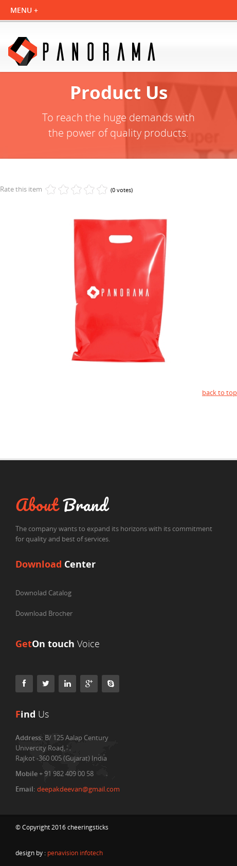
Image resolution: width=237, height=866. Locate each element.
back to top (219, 392)
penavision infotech (75, 853)
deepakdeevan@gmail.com (78, 789)
